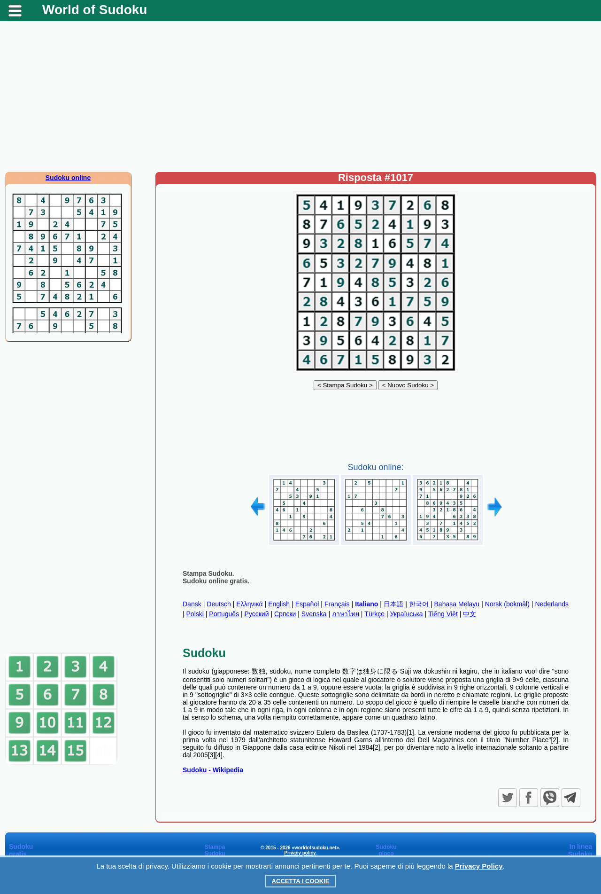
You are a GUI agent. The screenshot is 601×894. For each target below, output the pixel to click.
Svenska (314, 614)
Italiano (366, 604)
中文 (469, 614)
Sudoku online (68, 177)
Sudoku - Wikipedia (213, 770)
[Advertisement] (300, 96)
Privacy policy (300, 852)
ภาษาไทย (345, 614)
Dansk (192, 604)
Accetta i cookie (301, 881)
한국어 (419, 604)
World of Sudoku (94, 9)
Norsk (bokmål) (507, 604)
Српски (285, 614)
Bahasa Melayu (457, 604)
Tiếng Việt (443, 614)
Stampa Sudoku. (208, 573)
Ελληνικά (249, 604)
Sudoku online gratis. (216, 581)
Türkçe (374, 614)
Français (337, 604)
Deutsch (219, 604)
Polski (195, 614)
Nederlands (552, 604)
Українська (406, 614)
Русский (257, 614)
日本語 (393, 604)
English (279, 604)
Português (224, 614)
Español (307, 604)
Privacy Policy (479, 866)
